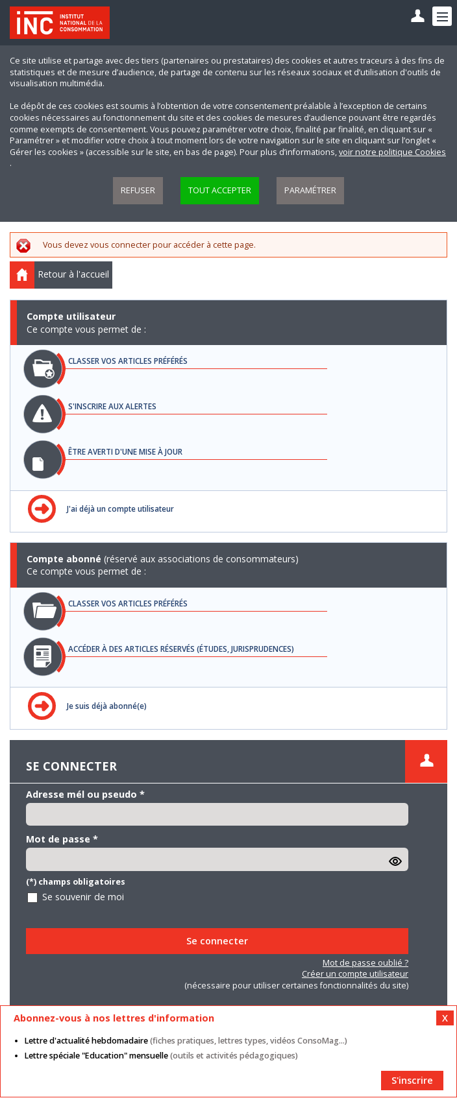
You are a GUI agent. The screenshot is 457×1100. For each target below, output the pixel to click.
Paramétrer (310, 190)
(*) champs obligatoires (75, 881)
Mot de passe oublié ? (365, 962)
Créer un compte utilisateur (355, 973)
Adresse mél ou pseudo (85, 794)
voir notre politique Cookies (392, 152)
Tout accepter (219, 190)
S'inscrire (412, 1080)
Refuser (138, 190)
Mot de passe (62, 839)
